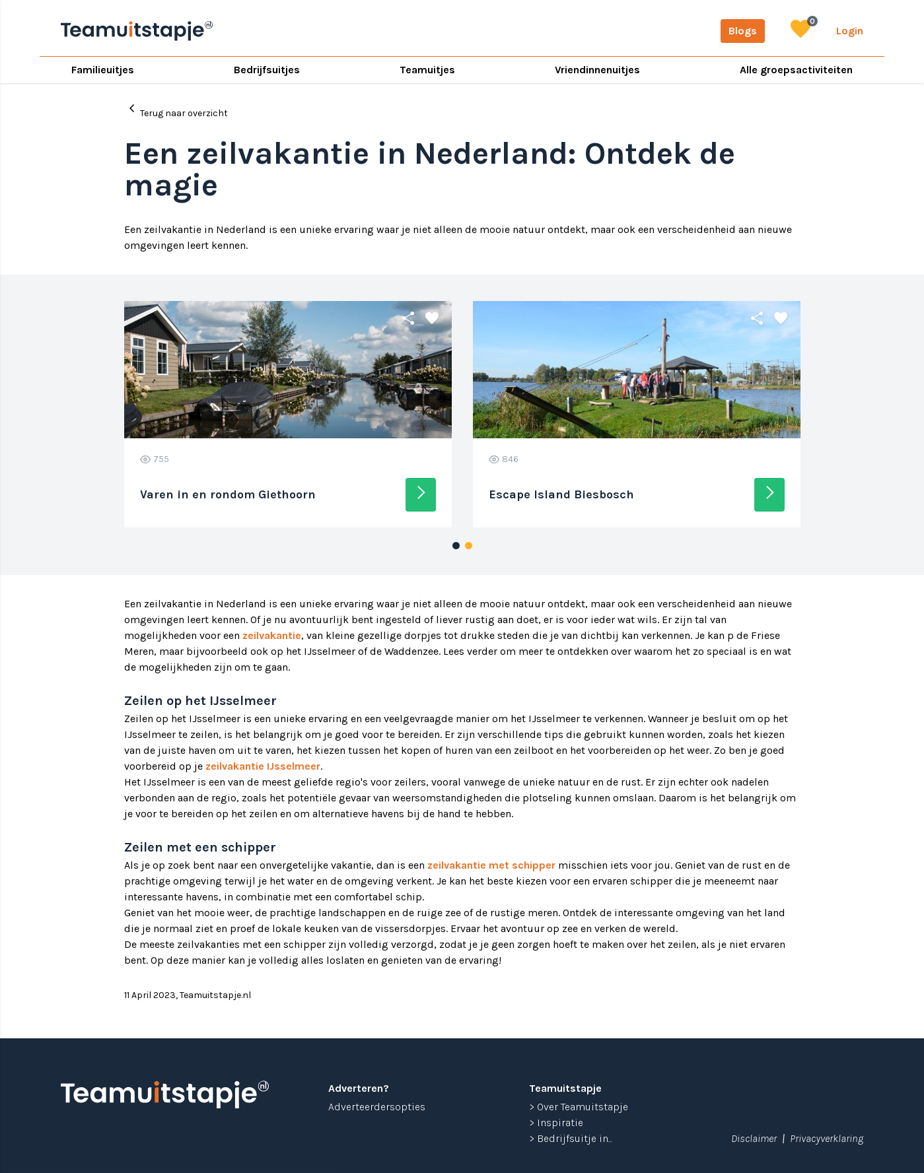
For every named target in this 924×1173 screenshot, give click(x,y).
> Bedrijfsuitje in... (570, 1138)
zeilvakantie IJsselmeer (262, 766)
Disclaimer (754, 1138)
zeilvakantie (271, 635)
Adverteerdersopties (376, 1106)
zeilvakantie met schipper (491, 865)
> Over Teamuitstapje (578, 1106)
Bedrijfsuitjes (267, 69)
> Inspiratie (556, 1122)
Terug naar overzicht (176, 109)
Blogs (743, 30)
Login (849, 30)
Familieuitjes (102, 69)
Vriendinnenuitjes (597, 69)
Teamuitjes (427, 69)
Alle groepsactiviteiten (796, 69)
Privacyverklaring (826, 1138)
